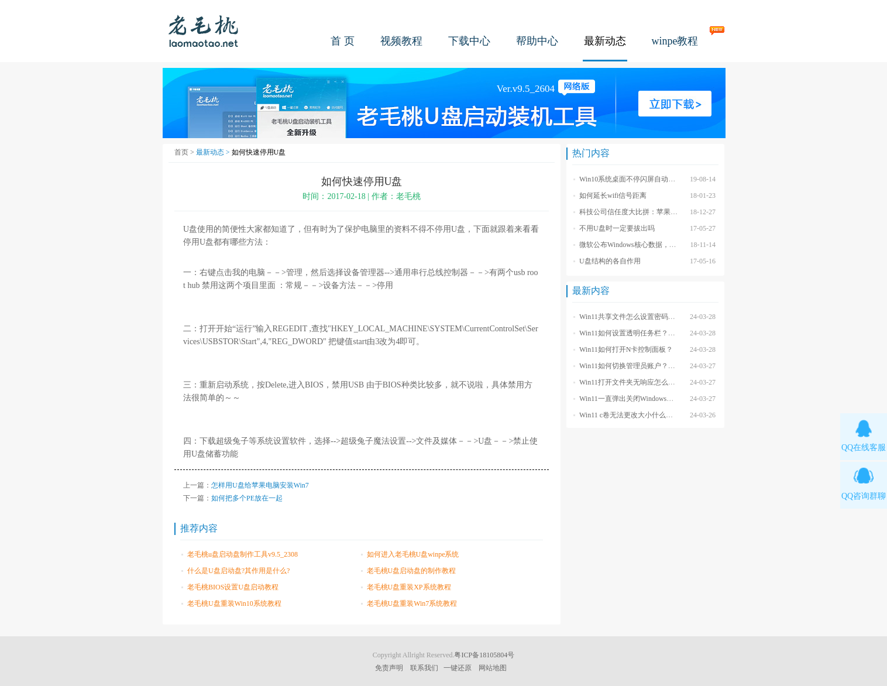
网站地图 (493, 668)
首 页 (343, 41)
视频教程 (401, 41)
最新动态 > (214, 152)
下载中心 (469, 41)
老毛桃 (204, 30)
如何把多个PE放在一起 (247, 498)
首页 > (185, 152)
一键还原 (457, 668)
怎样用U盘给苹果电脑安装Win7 (260, 485)
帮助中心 (537, 41)
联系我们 (424, 668)
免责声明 (389, 668)
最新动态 (605, 41)
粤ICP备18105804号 (484, 655)
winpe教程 (675, 41)
